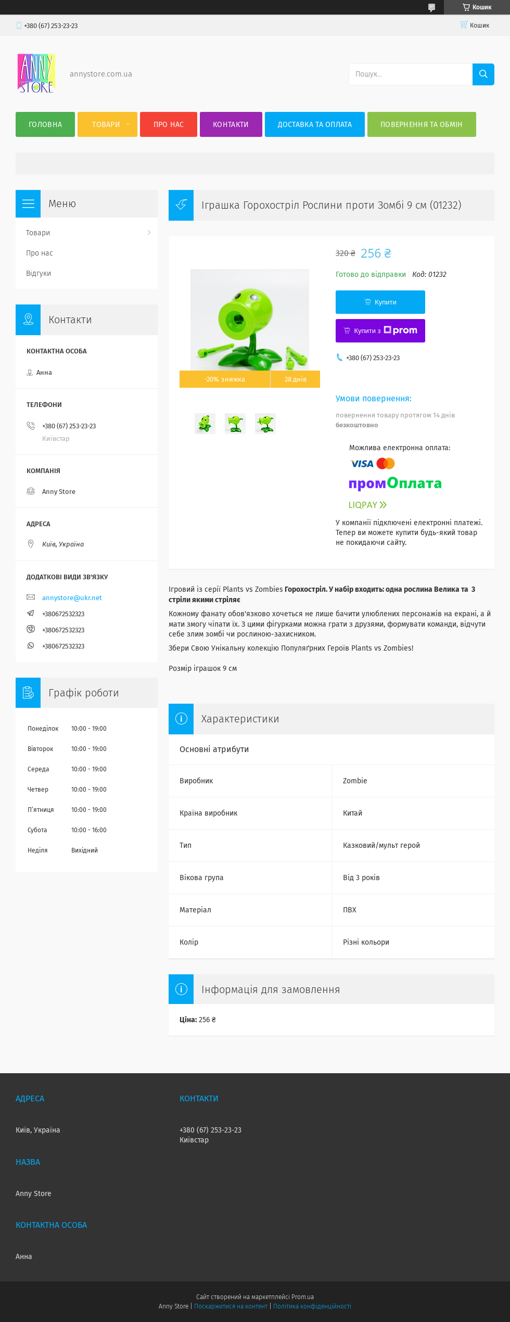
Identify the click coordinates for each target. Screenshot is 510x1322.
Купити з (385, 330)
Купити (386, 302)
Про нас (169, 124)
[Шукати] (483, 74)
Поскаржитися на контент (230, 1306)
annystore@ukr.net (72, 598)
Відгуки (38, 273)
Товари (106, 124)
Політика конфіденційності (312, 1306)
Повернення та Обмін (421, 124)
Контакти (231, 124)
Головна (45, 124)
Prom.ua (302, 1297)
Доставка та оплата (315, 124)
